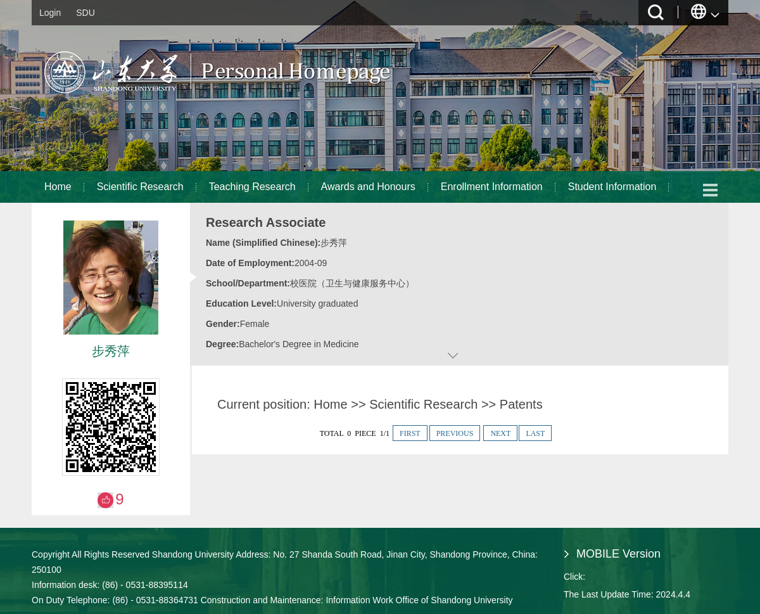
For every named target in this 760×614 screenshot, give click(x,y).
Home (58, 186)
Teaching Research (252, 186)
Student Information (612, 186)
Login (50, 13)
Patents (521, 404)
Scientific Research (140, 186)
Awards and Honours (368, 186)
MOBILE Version (618, 553)
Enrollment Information (492, 186)
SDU (85, 13)
